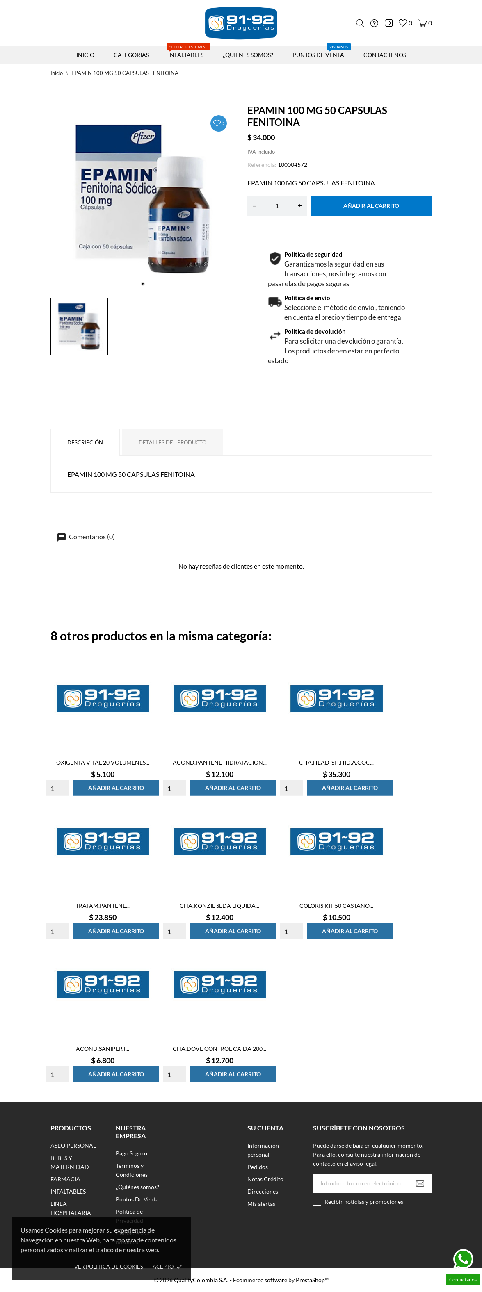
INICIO (85, 54)
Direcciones (262, 1191)
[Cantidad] (277, 206)
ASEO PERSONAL (73, 1145)
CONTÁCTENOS (384, 54)
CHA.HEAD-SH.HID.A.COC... (336, 762)
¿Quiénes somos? (137, 1186)
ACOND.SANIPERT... (102, 1048)
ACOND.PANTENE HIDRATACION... (220, 762)
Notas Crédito (265, 1179)
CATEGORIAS (131, 54)
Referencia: (261, 164)
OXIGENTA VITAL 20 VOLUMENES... (102, 762)
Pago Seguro (131, 1153)
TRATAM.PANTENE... (102, 905)
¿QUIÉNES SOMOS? (248, 54)
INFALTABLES (188, 52)
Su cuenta (265, 1128)
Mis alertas (261, 1203)
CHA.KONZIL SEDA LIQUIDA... (219, 905)
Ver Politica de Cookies (108, 1266)
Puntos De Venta (137, 1199)
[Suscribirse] (420, 1183)
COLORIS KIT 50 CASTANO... (336, 905)
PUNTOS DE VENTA (321, 52)
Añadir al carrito (371, 205)
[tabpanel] (142, 199)
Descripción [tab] (85, 442)
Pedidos (257, 1166)
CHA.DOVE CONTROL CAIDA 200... (219, 1048)
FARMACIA (65, 1179)
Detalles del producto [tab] (172, 442)
